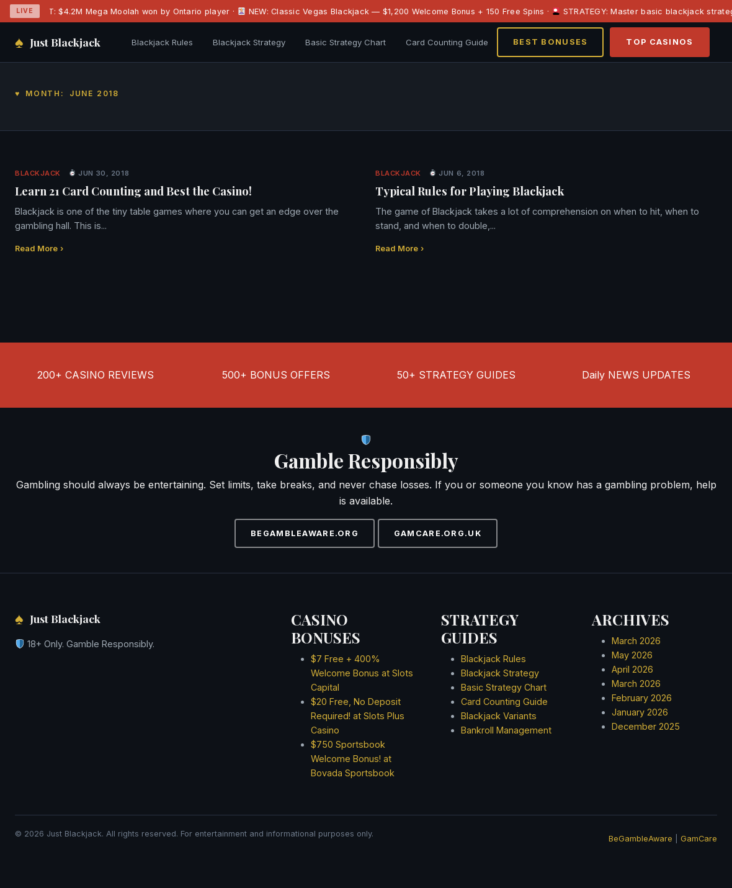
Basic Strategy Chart (345, 42)
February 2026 (642, 698)
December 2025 (646, 726)
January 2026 (640, 712)
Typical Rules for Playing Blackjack (469, 191)
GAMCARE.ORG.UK (437, 533)
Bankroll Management (506, 730)
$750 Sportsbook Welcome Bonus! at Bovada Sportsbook (353, 758)
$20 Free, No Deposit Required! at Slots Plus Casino (357, 715)
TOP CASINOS (659, 42)
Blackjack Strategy (249, 42)
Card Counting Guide (447, 42)
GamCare (699, 838)
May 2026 (632, 655)
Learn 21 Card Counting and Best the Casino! (133, 191)
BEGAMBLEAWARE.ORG (305, 533)
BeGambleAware (640, 838)
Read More (39, 249)
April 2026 (632, 669)
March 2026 (636, 640)
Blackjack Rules (162, 42)
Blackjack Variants (499, 716)
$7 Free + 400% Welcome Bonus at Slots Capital (362, 673)
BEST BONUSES (550, 42)
